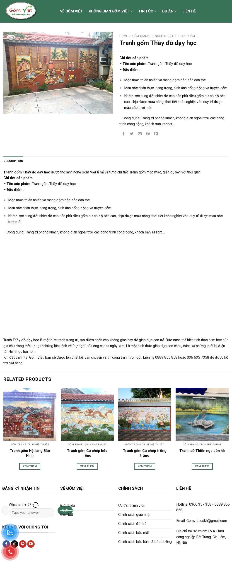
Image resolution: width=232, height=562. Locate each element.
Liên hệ (189, 11)
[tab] (13, 161)
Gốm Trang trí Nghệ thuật (152, 36)
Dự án (169, 11)
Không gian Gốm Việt (111, 11)
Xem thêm (30, 466)
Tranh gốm (186, 36)
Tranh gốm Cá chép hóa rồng (87, 453)
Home (123, 36)
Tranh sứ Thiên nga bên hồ (202, 451)
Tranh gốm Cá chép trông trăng (145, 453)
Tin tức (147, 11)
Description (13, 161)
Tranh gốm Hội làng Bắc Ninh (30, 453)
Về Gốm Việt (71, 11)
